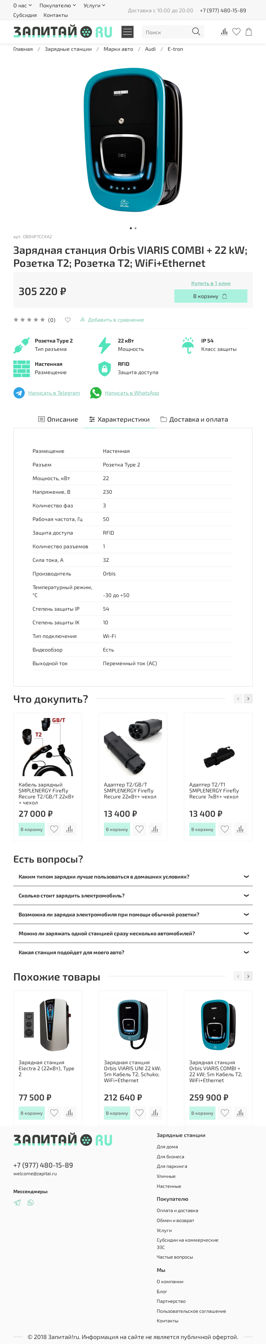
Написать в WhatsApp (124, 393)
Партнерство (171, 1301)
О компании (170, 1281)
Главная (23, 49)
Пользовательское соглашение (191, 1311)
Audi (150, 49)
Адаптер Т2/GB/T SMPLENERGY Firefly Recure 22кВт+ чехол (130, 790)
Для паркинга (172, 1166)
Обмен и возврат (175, 1220)
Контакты (56, 15)
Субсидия (25, 15)
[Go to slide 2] (135, 228)
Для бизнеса (170, 1156)
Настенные (169, 1186)
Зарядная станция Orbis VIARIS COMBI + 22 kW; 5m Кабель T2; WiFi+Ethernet (215, 1071)
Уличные (166, 1176)
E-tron (175, 49)
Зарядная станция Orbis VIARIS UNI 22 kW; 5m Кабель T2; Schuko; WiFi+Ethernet (132, 1071)
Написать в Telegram (46, 393)
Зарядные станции (68, 49)
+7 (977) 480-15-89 (223, 10)
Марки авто (118, 49)
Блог (162, 1291)
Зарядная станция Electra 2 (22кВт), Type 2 (46, 1068)
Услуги (164, 1230)
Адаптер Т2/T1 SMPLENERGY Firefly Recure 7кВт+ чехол (214, 790)
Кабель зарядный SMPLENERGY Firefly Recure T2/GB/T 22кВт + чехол (46, 793)
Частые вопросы (175, 1257)
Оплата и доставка (177, 1210)
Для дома (167, 1146)
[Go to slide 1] (131, 228)
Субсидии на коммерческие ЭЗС (188, 1243)
